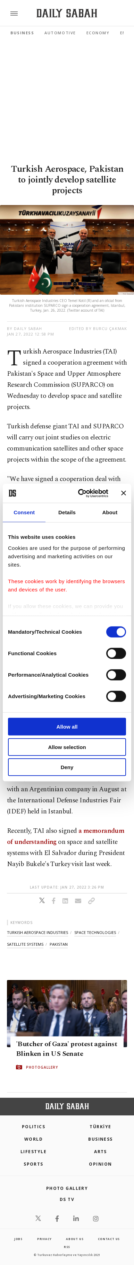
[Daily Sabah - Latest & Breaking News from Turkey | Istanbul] (66, 13)
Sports (33, 1164)
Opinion (100, 1164)
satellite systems (25, 944)
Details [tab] (67, 512)
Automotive (60, 33)
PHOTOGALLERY (42, 1066)
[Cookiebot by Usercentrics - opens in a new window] (80, 493)
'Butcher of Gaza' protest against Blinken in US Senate (66, 1049)
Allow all (67, 727)
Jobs (18, 1239)
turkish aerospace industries (37, 932)
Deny (67, 767)
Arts (100, 1152)
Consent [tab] (24, 512)
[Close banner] (123, 493)
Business (22, 33)
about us (74, 1239)
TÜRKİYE (100, 1127)
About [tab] (109, 512)
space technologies (95, 932)
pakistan (59, 944)
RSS (67, 1247)
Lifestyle (33, 1152)
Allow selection (67, 747)
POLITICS (33, 1127)
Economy (98, 33)
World (33, 1139)
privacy (44, 1239)
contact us (109, 1239)
